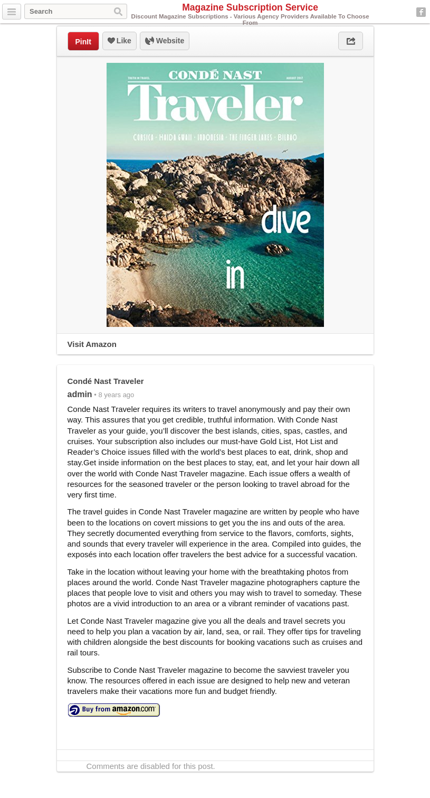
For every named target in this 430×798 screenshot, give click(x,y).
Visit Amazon (92, 344)
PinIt (83, 41)
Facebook (421, 12)
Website (164, 41)
